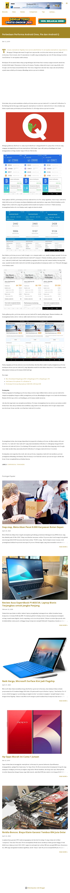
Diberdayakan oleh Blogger (35, 888)
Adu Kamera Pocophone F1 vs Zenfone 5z (18, 381)
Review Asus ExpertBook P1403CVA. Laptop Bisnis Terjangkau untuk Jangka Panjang (29, 604)
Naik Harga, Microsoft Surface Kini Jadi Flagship (28, 681)
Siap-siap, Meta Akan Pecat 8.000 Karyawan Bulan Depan (33, 527)
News (14, 12)
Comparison (33, 12)
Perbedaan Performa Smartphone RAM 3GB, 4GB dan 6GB (23, 384)
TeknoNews (21, 464)
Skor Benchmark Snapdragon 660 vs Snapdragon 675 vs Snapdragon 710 (28, 379)
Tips (43, 12)
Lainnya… (52, 12)
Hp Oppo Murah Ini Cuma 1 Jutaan (20, 756)
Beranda (5, 12)
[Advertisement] (35, 86)
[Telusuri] (62, 3)
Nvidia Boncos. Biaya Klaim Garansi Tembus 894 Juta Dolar (34, 832)
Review (22, 12)
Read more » (63, 547)
